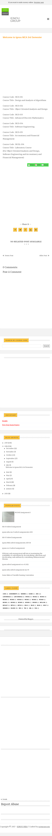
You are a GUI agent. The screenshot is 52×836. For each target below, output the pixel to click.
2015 (6, 494)
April (8, 479)
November (10, 452)
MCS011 (27, 596)
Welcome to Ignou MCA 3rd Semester (19, 467)
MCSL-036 (42, 602)
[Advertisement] (25, 65)
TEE (25, 608)
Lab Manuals (7, 596)
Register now (39, 2)
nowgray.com (44, 827)
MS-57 (44, 605)
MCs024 (41, 599)
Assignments (13, 594)
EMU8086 (23, 594)
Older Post (43, 256)
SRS (20, 608)
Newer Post (9, 256)
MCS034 (27, 602)
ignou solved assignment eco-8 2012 (15, 564)
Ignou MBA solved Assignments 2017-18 (16, 543)
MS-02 (32, 605)
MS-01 (26, 605)
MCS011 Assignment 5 (23, 512)
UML (30, 608)
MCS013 (42, 596)
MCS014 (5, 599)
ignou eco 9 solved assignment (13, 548)
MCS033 (20, 602)
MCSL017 (5, 605)
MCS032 (13, 602)
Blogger (30, 619)
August (8, 462)
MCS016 (19, 599)
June (7, 472)
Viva (35, 608)
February (9, 485)
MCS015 (12, 599)
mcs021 (27, 599)
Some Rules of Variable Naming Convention (18, 575)
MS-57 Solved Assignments (12, 537)
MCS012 (35, 596)
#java (4, 594)
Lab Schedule (18, 596)
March (8, 482)
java (37, 594)
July (7, 465)
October (9, 455)
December (10, 448)
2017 (5, 443)
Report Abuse (10, 804)
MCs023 (34, 599)
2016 (6, 446)
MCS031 (5, 602)
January (9, 489)
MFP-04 (13, 605)
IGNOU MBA (22, 827)
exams (31, 594)
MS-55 (38, 605)
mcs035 (34, 602)
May (7, 475)
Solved (13, 608)
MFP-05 (20, 605)
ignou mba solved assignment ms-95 (15, 570)
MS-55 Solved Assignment (11, 527)
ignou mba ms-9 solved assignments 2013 (17, 532)
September (10, 458)
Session (5, 608)
